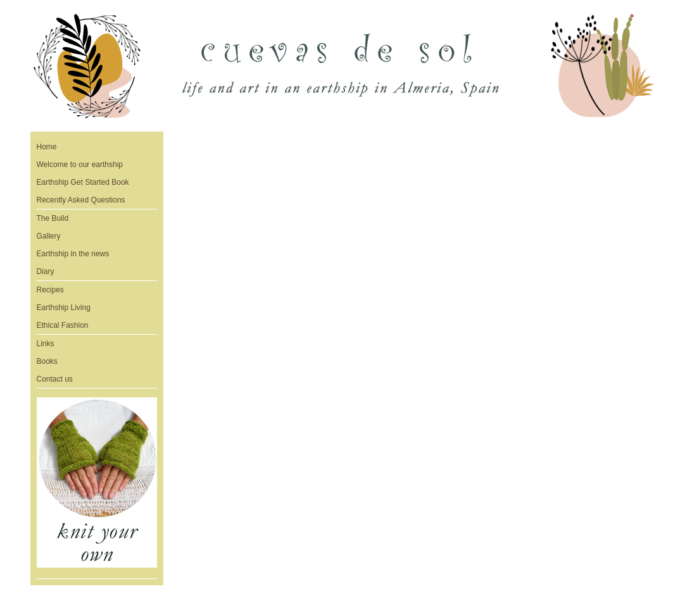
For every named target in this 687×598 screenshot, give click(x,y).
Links (45, 343)
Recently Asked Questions (81, 200)
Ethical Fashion (63, 325)
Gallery (49, 236)
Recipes (50, 289)
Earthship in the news (73, 253)
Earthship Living (64, 307)
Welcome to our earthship (80, 164)
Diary (45, 271)
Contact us (55, 379)
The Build (53, 218)
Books (47, 361)
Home (47, 146)
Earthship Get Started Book (83, 182)
